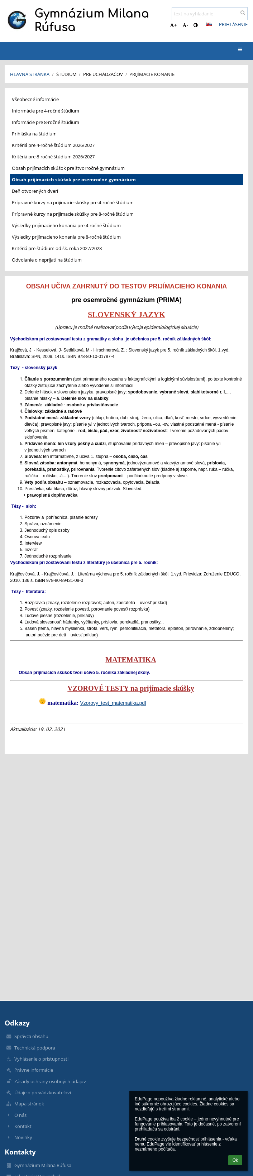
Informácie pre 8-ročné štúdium (45, 122)
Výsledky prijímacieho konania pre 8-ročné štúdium (66, 237)
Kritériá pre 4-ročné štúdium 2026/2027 (53, 145)
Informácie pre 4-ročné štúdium (45, 110)
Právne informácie (33, 1070)
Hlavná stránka (29, 74)
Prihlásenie (233, 24)
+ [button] (173, 25)
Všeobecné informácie (35, 99)
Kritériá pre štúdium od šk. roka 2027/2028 (57, 248)
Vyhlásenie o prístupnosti (41, 1059)
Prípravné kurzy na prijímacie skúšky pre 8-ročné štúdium (73, 214)
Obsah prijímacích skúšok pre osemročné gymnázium (74, 179)
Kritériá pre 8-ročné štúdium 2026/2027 (53, 156)
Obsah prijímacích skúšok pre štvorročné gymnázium (68, 168)
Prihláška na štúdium (34, 133)
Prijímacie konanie (152, 74)
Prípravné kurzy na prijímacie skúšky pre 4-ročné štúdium (73, 202)
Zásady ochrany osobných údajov (50, 1081)
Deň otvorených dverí (35, 191)
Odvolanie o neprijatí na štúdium (47, 260)
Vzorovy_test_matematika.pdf (113, 703)
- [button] (185, 25)
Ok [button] (235, 1160)
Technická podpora (34, 1047)
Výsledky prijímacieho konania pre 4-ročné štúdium (66, 225)
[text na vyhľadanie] (210, 13)
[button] (209, 24)
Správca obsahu (31, 1036)
